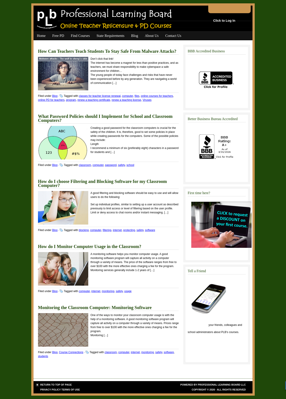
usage (128, 291)
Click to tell (197, 325)
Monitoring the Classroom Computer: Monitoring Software (95, 307)
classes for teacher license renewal (100, 96)
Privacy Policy (50, 389)
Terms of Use (70, 389)
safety (121, 165)
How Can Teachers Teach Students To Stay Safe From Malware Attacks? (107, 51)
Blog (134, 36)
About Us (152, 36)
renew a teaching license (126, 100)
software (150, 230)
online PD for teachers (51, 100)
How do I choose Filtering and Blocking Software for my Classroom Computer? (102, 183)
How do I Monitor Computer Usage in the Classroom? (89, 246)
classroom (85, 165)
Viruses (147, 100)
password (110, 165)
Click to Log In (224, 20)
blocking (84, 230)
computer (127, 96)
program (71, 100)
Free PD (58, 36)
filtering (107, 230)
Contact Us (173, 36)
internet (117, 230)
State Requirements (110, 36)
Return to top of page (56, 384)
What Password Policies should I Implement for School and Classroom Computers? (105, 118)
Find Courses (80, 36)
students (43, 356)
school (130, 165)
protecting (129, 230)
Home (41, 36)
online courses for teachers (157, 96)
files (137, 96)
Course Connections (71, 352)
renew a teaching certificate (94, 100)
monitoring (108, 291)
